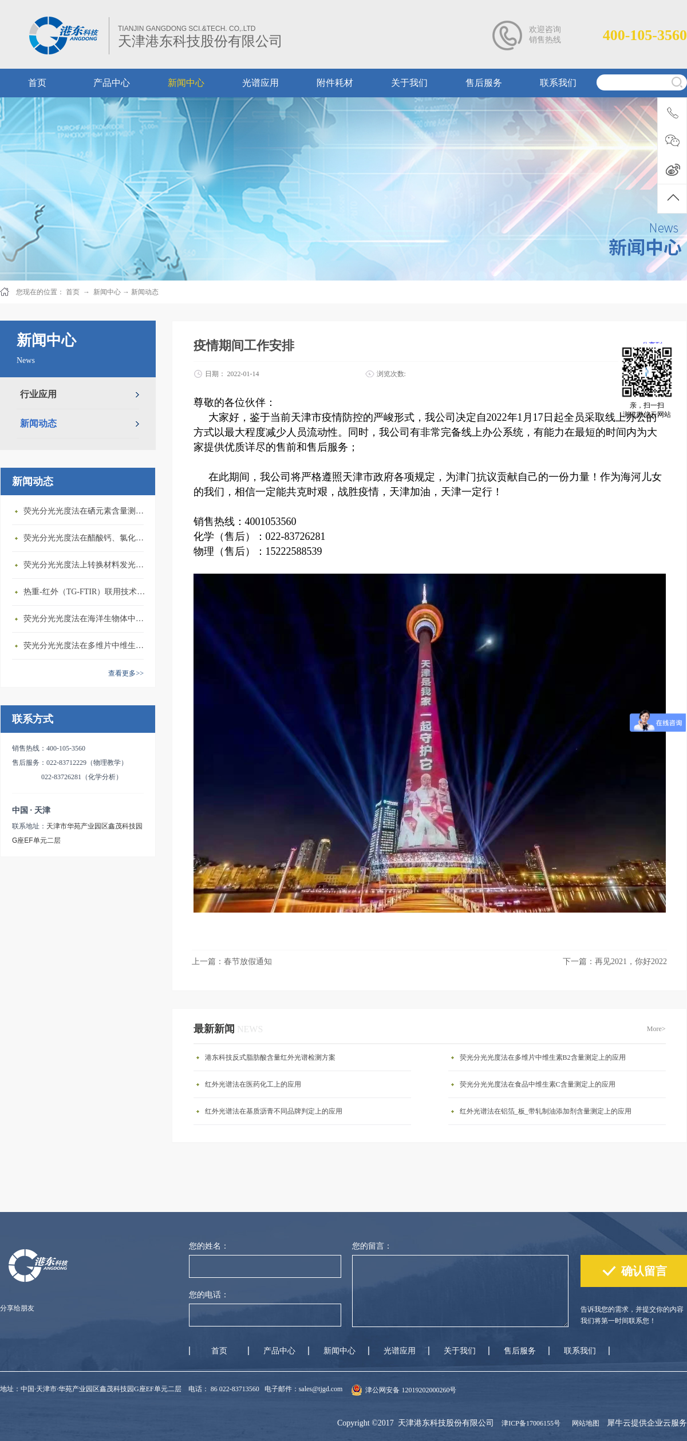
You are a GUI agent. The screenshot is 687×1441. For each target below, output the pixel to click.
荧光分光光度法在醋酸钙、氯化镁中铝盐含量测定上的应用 (86, 538)
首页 (219, 1351)
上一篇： (232, 961)
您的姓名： (209, 1246)
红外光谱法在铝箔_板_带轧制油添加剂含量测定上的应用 (545, 1111)
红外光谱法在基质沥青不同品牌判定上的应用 (273, 1111)
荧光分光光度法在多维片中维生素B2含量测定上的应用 (86, 645)
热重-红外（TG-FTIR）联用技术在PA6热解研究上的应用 (86, 591)
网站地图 (583, 1423)
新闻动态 (145, 292)
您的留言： (372, 1246)
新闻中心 (107, 292)
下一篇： (615, 961)
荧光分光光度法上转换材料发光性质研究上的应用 (86, 564)
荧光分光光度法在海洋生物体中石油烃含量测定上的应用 (86, 618)
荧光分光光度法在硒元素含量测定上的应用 (86, 511)
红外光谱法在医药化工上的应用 (253, 1084)
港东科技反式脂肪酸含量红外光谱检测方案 (270, 1057)
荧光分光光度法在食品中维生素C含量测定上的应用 (537, 1084)
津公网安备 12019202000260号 (410, 1390)
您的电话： (209, 1294)
